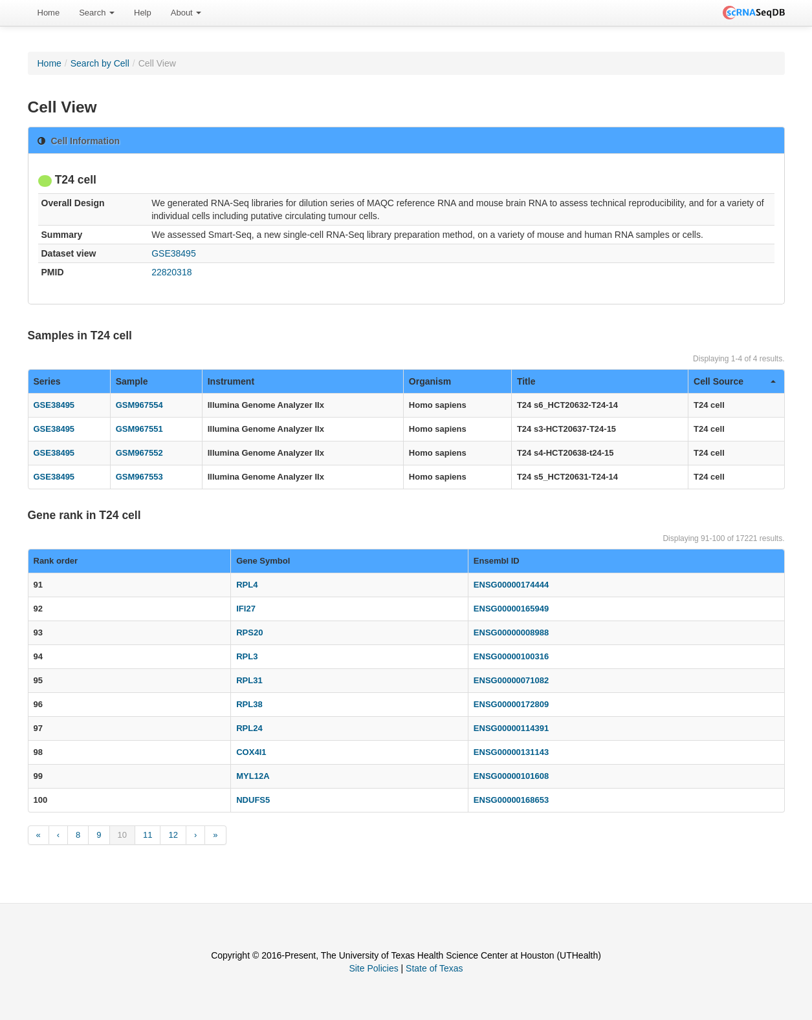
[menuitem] (49, 13)
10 (122, 835)
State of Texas (434, 968)
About (186, 12)
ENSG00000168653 (511, 800)
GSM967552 (139, 453)
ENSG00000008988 (511, 632)
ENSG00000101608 (511, 776)
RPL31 (249, 680)
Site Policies (373, 968)
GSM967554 (139, 405)
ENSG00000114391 (511, 728)
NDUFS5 (253, 800)
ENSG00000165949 (511, 608)
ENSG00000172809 (511, 704)
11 (147, 835)
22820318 (171, 272)
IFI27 (246, 608)
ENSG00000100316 (511, 656)
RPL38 (249, 704)
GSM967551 (139, 429)
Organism (430, 381)
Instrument (231, 381)
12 (172, 835)
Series (47, 381)
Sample (132, 381)
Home (49, 12)
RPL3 (247, 656)
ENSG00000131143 (511, 752)
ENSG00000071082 (511, 680)
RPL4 (247, 585)
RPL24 (249, 728)
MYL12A (252, 776)
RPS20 (249, 632)
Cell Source (734, 381)
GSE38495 (173, 253)
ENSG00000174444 (511, 585)
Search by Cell (100, 63)
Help (142, 12)
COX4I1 (251, 752)
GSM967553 (139, 477)
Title (526, 381)
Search (97, 12)
